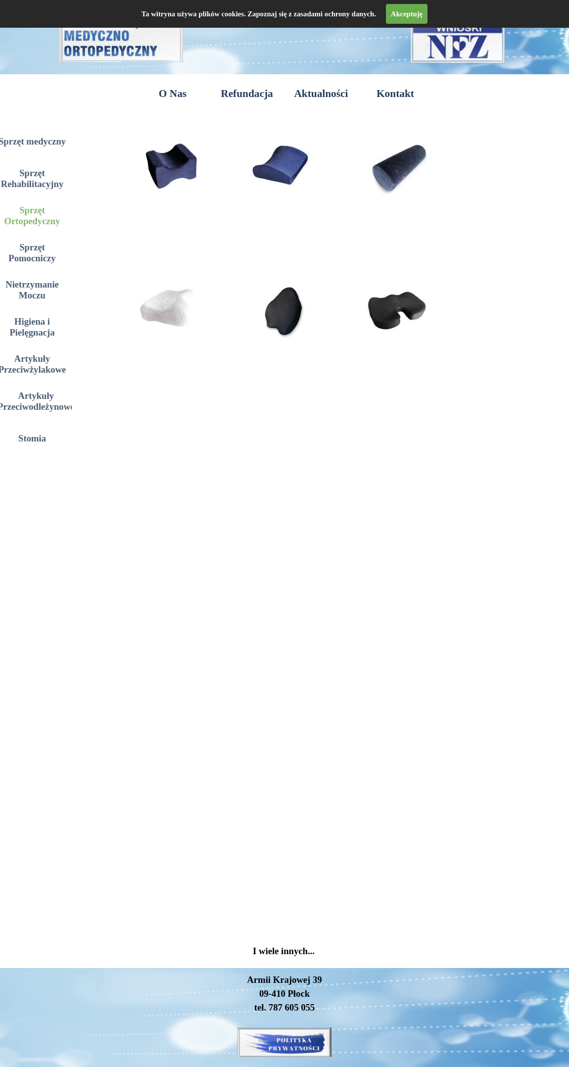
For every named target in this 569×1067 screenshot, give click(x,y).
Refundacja (247, 93)
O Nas (173, 93)
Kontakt (395, 93)
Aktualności (321, 93)
